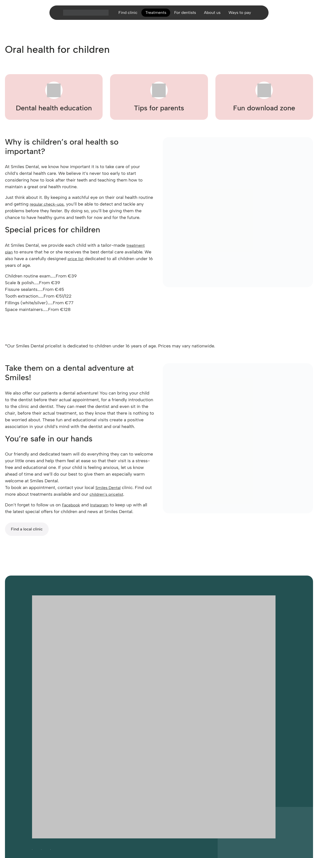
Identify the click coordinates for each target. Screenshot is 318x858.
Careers (62, 788)
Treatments (153, 16)
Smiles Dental (109, 487)
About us (214, 16)
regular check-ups (48, 204)
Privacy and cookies (116, 788)
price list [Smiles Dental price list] (76, 258)
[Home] (80, 16)
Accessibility (42, 788)
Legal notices (146, 788)
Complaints (266, 788)
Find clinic (123, 16)
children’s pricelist (116, 494)
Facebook (72, 505)
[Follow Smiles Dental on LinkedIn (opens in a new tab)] (50, 776)
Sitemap (166, 788)
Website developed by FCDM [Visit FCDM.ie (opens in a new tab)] (55, 826)
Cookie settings (84, 788)
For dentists (185, 16)
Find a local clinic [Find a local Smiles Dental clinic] (27, 529)
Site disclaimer (209, 788)
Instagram (102, 505)
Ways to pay (244, 16)
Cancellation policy (239, 788)
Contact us (185, 788)
